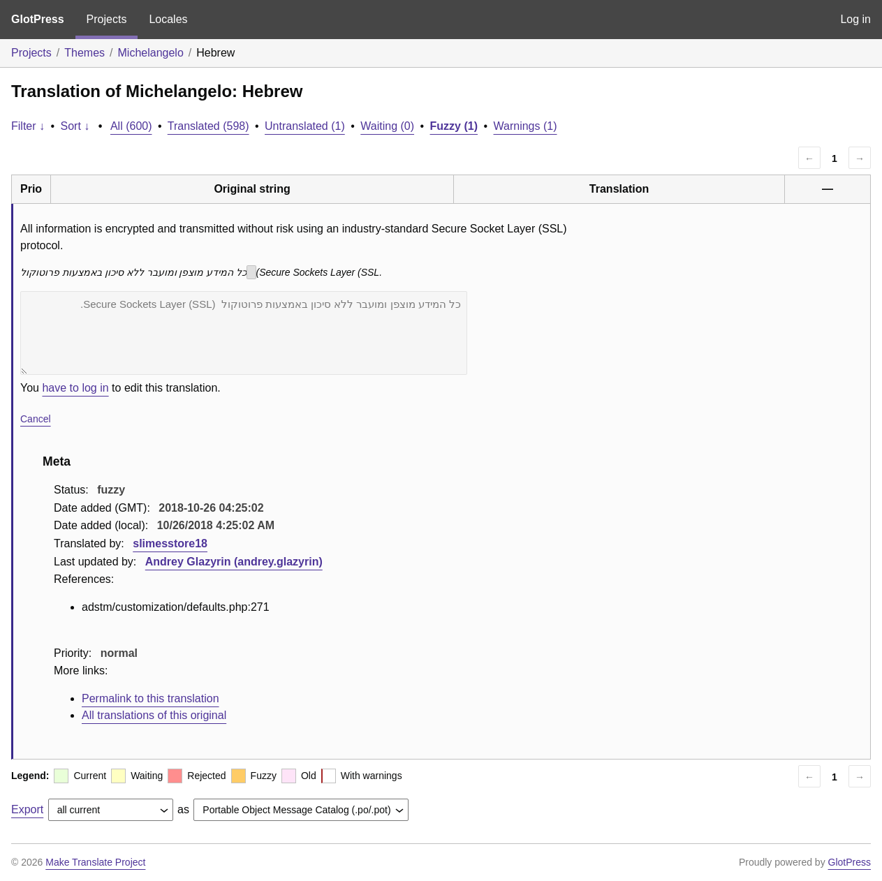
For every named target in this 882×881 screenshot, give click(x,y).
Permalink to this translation (150, 698)
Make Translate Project (95, 862)
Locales (168, 19)
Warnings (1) (525, 126)
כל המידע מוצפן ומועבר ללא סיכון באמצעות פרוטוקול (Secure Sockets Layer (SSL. (243, 333)
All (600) (131, 126)
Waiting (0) (387, 126)
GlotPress (37, 19)
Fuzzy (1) (454, 126)
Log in (855, 19)
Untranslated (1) (305, 126)
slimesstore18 (170, 543)
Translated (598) (208, 126)
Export (27, 809)
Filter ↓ (28, 126)
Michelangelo (151, 53)
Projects (107, 19)
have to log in (75, 388)
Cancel (35, 418)
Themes (84, 53)
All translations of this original (154, 715)
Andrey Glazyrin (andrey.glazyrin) (234, 562)
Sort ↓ (75, 126)
